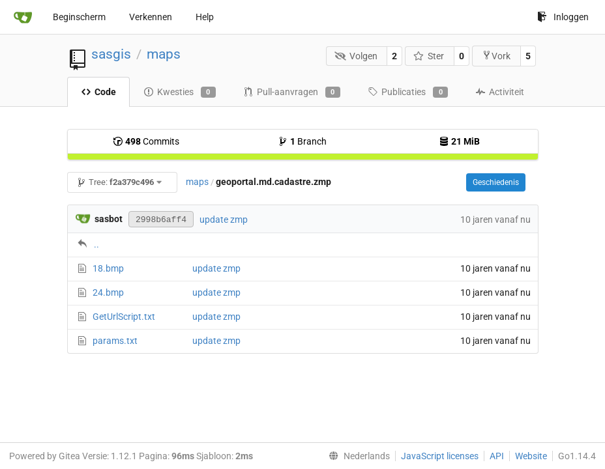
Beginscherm (79, 17)
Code (98, 92)
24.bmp (108, 292)
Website (531, 456)
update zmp (223, 219)
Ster (429, 56)
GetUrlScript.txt (124, 316)
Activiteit (499, 92)
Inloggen (563, 17)
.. (96, 244)
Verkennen (150, 17)
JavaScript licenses (440, 456)
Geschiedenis (496, 182)
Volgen (355, 56)
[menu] (356, 456)
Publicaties (408, 92)
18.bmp (108, 268)
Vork (496, 55)
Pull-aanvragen (291, 92)
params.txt (115, 340)
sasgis (111, 54)
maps (164, 54)
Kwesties (179, 92)
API (497, 456)
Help (205, 17)
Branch (302, 141)
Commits (146, 141)
